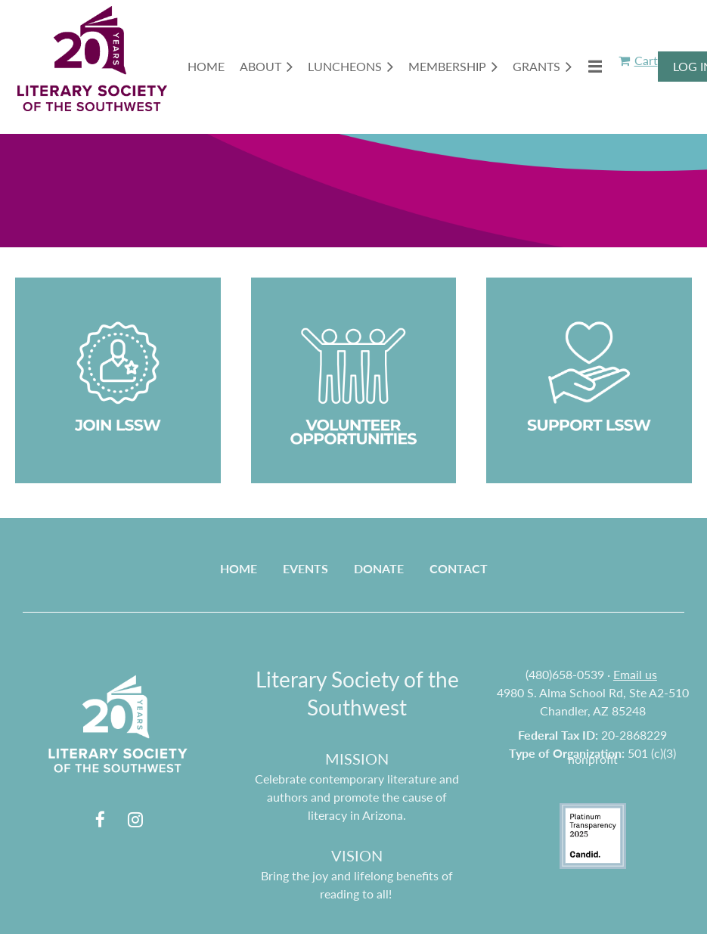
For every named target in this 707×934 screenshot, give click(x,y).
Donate (379, 568)
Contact (458, 568)
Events (305, 568)
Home (238, 568)
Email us (635, 674)
